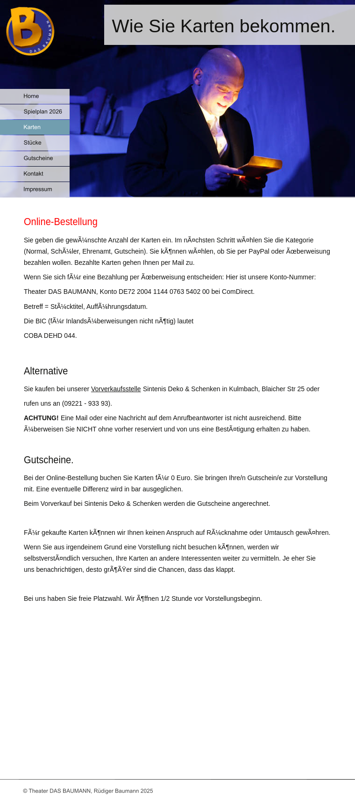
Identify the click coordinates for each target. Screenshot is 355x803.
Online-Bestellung (61, 221)
